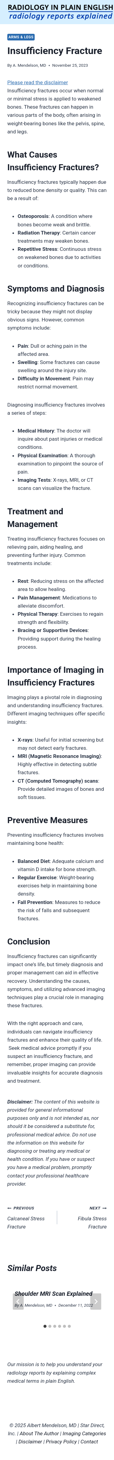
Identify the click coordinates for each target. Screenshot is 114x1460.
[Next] (95, 1301)
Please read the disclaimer (37, 82)
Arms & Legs (21, 37)
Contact (89, 1442)
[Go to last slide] (18, 1301)
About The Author (39, 1433)
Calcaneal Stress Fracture (29, 1217)
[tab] (45, 1326)
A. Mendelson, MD (29, 65)
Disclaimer (30, 1442)
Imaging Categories (84, 1433)
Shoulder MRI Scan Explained (53, 1293)
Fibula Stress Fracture (84, 1217)
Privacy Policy (61, 1442)
